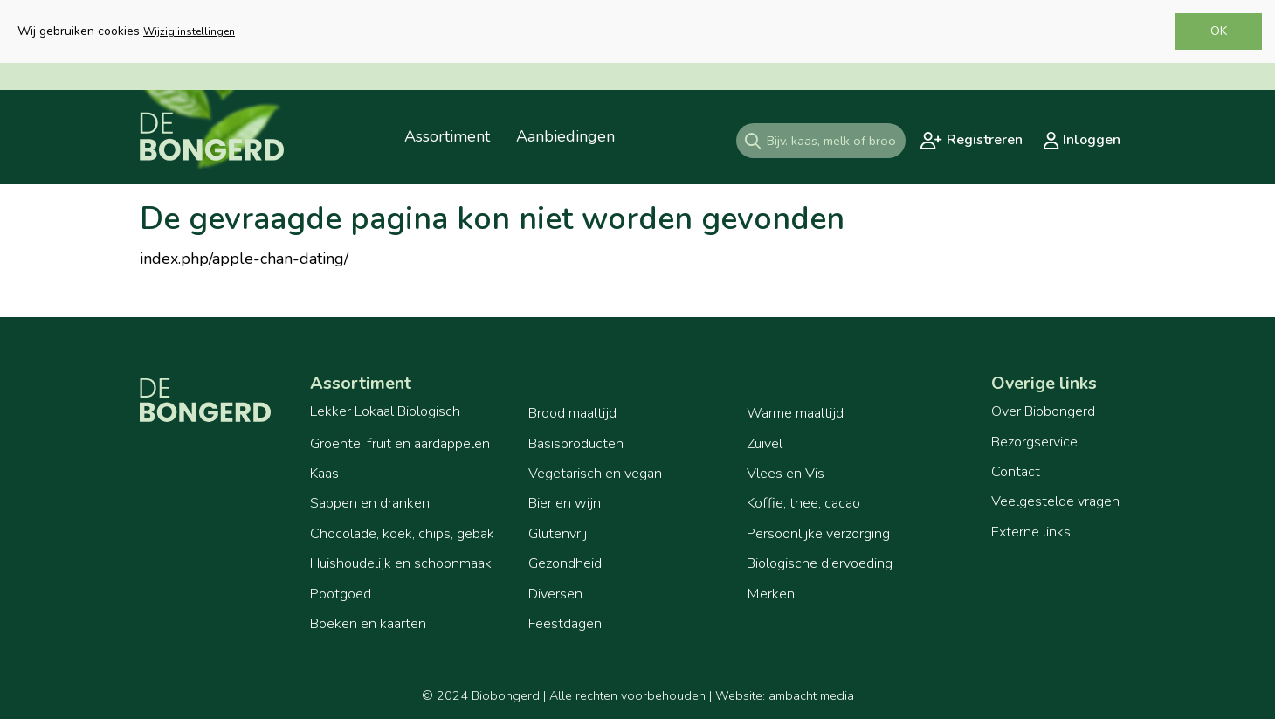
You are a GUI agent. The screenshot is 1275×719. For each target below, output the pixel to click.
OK (1218, 31)
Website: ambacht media (784, 695)
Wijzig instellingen (189, 31)
